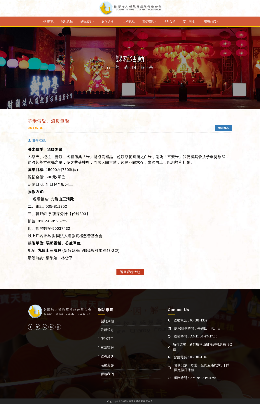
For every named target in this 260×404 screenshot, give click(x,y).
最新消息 (86, 21)
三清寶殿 (129, 21)
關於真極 (67, 21)
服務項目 (107, 21)
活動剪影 (169, 21)
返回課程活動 (130, 272)
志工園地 (189, 21)
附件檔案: (37, 140)
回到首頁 (48, 21)
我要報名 (223, 127)
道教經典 (148, 21)
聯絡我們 (210, 21)
